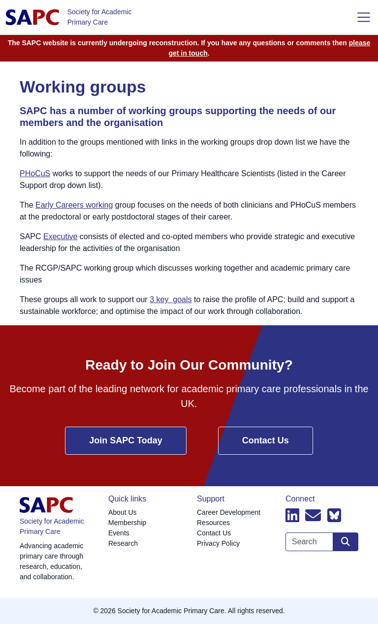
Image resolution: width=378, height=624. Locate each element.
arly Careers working (77, 205)
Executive (60, 236)
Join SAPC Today (125, 440)
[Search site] (345, 541)
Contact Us (265, 440)
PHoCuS (35, 173)
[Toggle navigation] (363, 17)
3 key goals (170, 299)
